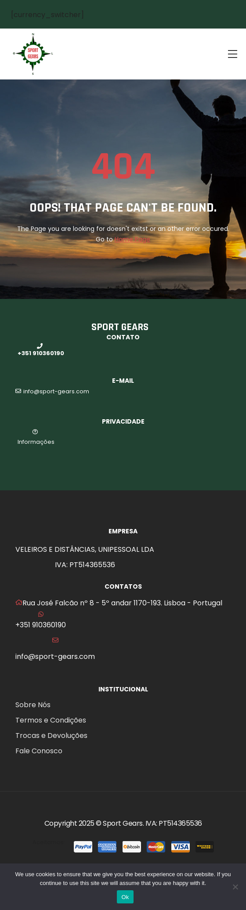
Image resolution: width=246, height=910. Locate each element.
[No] (235, 886)
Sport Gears (123, 823)
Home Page (132, 239)
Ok (125, 897)
